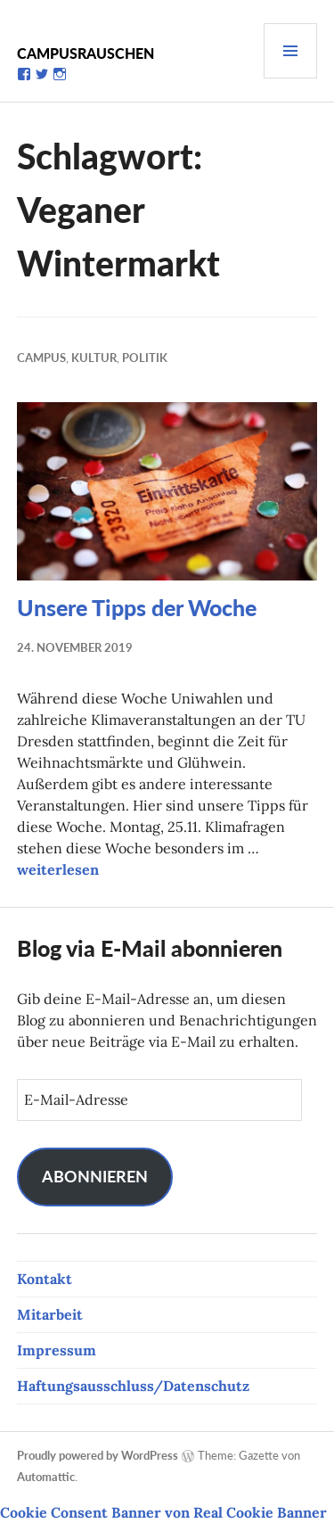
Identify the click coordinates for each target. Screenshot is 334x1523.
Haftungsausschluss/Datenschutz (133, 1386)
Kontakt (44, 1279)
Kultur (94, 357)
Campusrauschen (85, 53)
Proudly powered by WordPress (97, 1455)
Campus (41, 357)
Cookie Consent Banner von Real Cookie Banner (163, 1512)
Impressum (56, 1350)
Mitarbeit (50, 1314)
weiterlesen (58, 869)
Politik (144, 357)
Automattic (46, 1476)
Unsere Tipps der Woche (137, 607)
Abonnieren (95, 1176)
